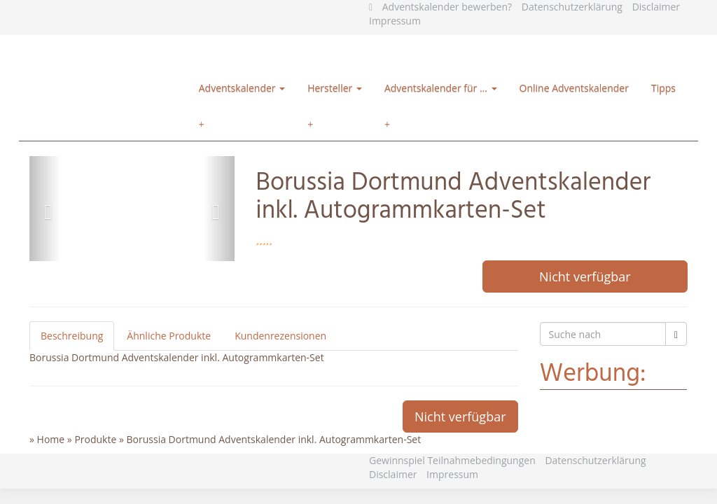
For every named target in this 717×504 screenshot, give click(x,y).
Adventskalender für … (440, 87)
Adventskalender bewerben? (447, 6)
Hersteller (334, 87)
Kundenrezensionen (280, 335)
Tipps (663, 87)
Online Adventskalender (574, 87)
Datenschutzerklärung (572, 6)
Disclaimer (656, 6)
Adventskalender (242, 87)
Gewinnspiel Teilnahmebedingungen (452, 460)
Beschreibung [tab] (72, 335)
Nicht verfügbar (585, 276)
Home (51, 439)
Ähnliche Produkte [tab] (169, 335)
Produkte (95, 439)
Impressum (395, 20)
